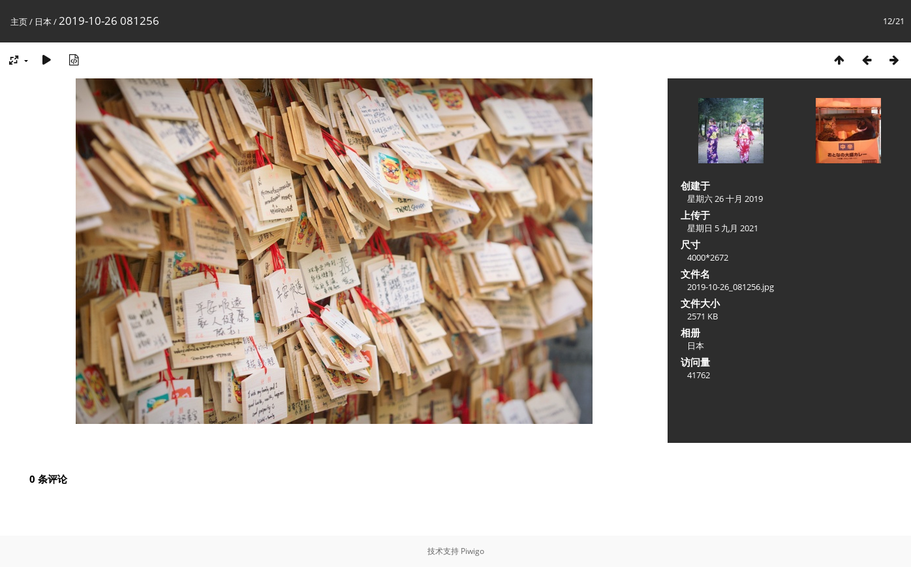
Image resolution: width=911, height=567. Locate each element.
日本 (43, 21)
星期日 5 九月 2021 (722, 228)
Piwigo (472, 551)
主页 (18, 21)
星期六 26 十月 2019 (725, 198)
